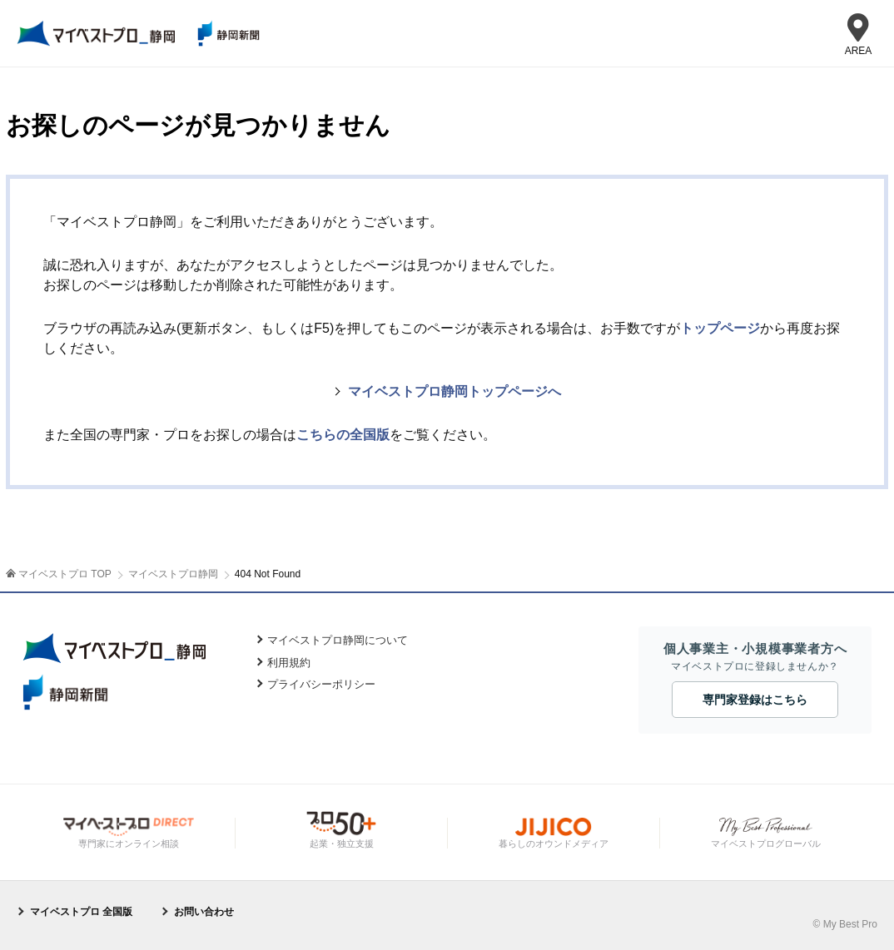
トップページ (720, 328)
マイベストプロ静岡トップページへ (454, 391)
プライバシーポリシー (321, 684)
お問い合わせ (204, 912)
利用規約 (288, 662)
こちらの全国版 (343, 435)
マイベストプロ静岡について (337, 640)
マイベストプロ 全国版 (81, 912)
